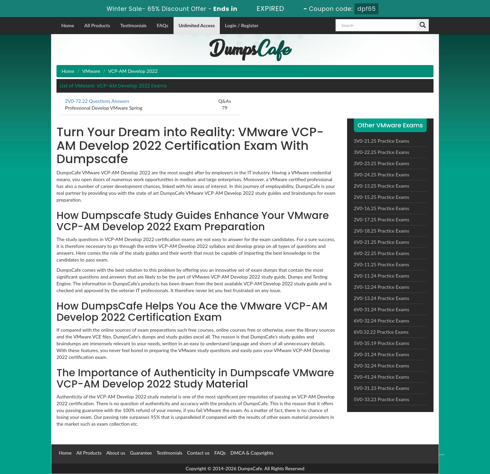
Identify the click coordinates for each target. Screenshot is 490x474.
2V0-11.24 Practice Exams (381, 276)
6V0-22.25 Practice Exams (381, 253)
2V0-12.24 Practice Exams (381, 287)
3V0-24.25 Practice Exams (381, 174)
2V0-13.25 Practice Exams (381, 186)
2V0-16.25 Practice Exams (381, 208)
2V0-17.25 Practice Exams (381, 219)
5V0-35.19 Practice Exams (381, 343)
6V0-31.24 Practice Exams (381, 309)
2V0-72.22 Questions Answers (97, 101)
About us (115, 453)
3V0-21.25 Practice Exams (381, 141)
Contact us (198, 453)
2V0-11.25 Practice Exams (381, 264)
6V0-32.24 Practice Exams (381, 320)
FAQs (162, 25)
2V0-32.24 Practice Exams (381, 365)
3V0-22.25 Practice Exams (381, 152)
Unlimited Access (197, 25)
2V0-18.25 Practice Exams (381, 231)
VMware (91, 71)
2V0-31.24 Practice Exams (381, 354)
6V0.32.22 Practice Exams (381, 332)
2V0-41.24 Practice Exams (381, 377)
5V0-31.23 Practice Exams (381, 388)
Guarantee (141, 453)
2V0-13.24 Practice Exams (381, 298)
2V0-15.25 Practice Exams (381, 197)
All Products (97, 25)
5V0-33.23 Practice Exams (381, 399)
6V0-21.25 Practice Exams (381, 242)
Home (67, 25)
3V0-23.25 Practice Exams (381, 163)
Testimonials (133, 25)
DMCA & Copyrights (251, 453)
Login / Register (241, 25)
